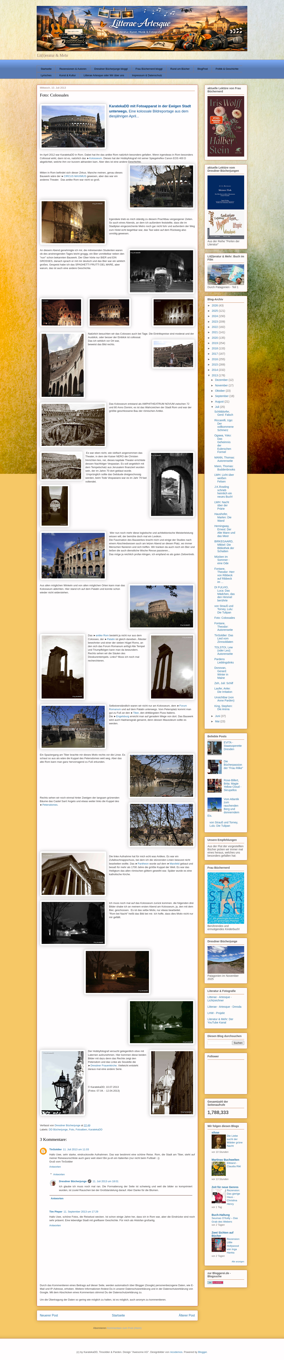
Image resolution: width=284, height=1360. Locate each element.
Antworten (55, 1166)
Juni (218, 716)
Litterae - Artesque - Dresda (224, 1006)
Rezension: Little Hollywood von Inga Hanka (233, 1246)
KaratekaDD (95, 1129)
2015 (215, 364)
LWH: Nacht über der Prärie (221, 505)
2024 (215, 316)
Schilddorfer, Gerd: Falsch (223, 413)
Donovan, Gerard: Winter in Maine (221, 672)
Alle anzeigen (238, 1261)
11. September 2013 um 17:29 (81, 1211)
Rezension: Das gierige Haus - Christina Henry (233, 1197)
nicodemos (176, 1352)
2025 (215, 310)
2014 (215, 369)
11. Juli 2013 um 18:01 (105, 1181)
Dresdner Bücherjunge (73, 1181)
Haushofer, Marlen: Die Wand (223, 517)
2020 (215, 337)
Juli (217, 406)
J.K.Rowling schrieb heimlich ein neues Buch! (223, 491)
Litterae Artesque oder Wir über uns (104, 75)
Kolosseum (95, 158)
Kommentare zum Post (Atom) (124, 1328)
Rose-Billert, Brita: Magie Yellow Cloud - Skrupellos (232, 785)
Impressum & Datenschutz (147, 75)
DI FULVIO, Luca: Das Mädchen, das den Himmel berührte (224, 594)
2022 (215, 326)
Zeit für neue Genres (225, 1187)
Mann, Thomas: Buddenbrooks (224, 468)
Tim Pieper (55, 1211)
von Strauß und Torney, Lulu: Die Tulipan (223, 609)
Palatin (111, 639)
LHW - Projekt (216, 1013)
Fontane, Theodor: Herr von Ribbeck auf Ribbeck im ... (224, 575)
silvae (215, 1132)
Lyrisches (46, 75)
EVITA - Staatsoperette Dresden (233, 746)
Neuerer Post (49, 1315)
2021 (215, 332)
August (219, 401)
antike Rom (102, 635)
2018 (215, 348)
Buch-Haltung (221, 1214)
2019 (215, 343)
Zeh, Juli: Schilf (223, 683)
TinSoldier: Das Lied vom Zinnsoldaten (223, 639)
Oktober (220, 390)
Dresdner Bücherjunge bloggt (111, 68)
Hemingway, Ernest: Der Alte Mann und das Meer (224, 530)
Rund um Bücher (180, 68)
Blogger (202, 1352)
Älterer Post (187, 1315)
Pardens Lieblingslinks (224, 661)
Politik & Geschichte (227, 68)
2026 (215, 305)
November (221, 385)
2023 (215, 321)
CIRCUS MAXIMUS (75, 176)
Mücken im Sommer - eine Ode (221, 560)
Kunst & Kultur (67, 75)
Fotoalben (81, 1129)
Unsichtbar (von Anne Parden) (224, 699)
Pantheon (143, 863)
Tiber (136, 712)
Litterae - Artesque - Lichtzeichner (219, 998)
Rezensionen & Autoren (72, 68)
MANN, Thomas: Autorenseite (224, 459)
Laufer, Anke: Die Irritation (223, 690)
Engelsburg (122, 716)
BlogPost (202, 68)
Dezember (221, 379)
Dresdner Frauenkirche (104, 1065)
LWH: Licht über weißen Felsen (224, 478)
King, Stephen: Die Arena (223, 707)
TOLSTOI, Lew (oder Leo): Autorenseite (223, 651)
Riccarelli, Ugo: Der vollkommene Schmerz (224, 425)
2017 (215, 353)
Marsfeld (174, 863)
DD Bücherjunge (58, 1129)
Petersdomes (50, 804)
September (222, 396)
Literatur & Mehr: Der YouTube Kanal (220, 1021)
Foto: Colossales (224, 617)
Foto (71, 1129)
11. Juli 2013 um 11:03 (76, 1149)
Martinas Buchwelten (225, 1159)
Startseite (46, 68)
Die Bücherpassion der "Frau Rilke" (233, 765)
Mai (217, 721)
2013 (215, 375)
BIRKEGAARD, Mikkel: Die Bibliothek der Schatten (224, 546)
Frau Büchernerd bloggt (149, 68)
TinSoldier (55, 1149)
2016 (215, 359)
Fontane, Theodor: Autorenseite (223, 627)
